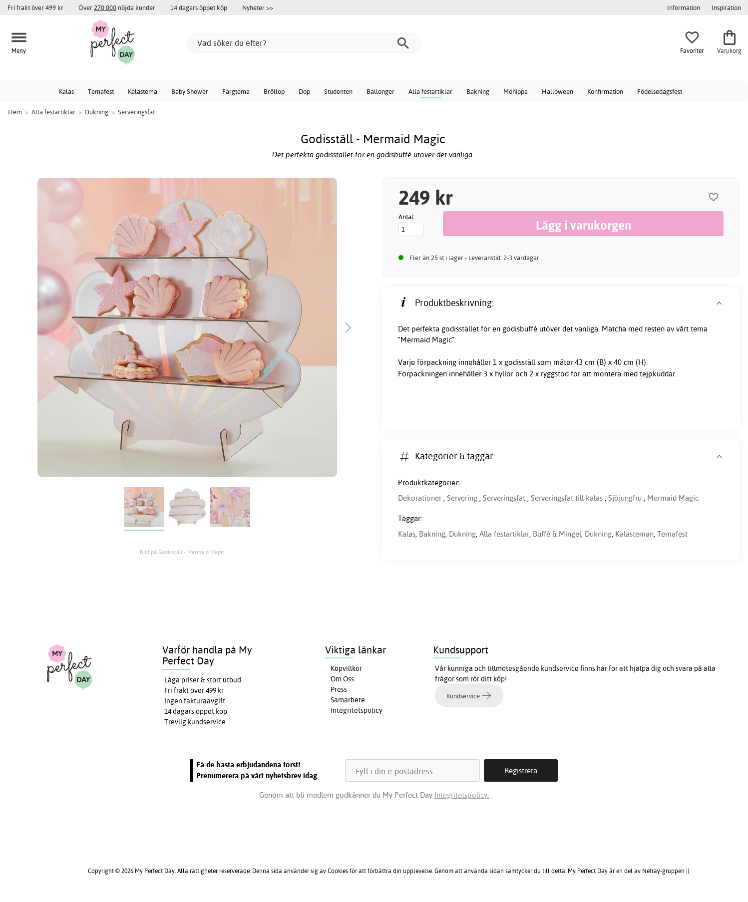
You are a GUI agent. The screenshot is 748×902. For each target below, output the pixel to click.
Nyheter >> (257, 7)
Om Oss (342, 678)
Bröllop (274, 91)
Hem (15, 112)
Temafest (101, 91)
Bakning (477, 91)
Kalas (66, 91)
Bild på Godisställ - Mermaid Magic (182, 552)
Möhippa (515, 91)
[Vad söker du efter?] (304, 43)
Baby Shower (189, 91)
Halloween (557, 91)
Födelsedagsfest (659, 91)
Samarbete (348, 699)
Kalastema (142, 91)
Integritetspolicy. (461, 795)
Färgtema (236, 91)
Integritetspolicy (356, 710)
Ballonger (380, 91)
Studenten (338, 91)
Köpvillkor (346, 668)
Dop (304, 91)
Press (339, 689)
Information (683, 7)
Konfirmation (605, 91)
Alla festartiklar (430, 91)
